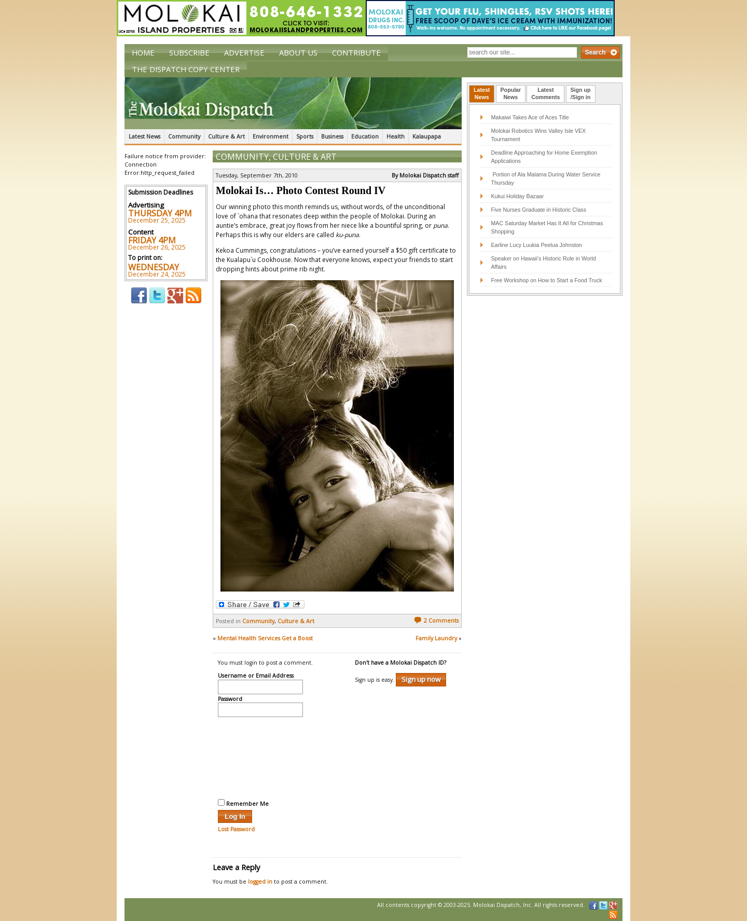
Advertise (244, 52)
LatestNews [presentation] (482, 93)
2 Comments (436, 620)
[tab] (481, 94)
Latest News (144, 136)
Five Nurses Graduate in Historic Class (538, 210)
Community (184, 136)
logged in (260, 881)
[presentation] (260, 756)
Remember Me (243, 803)
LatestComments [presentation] (545, 93)
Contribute (356, 52)
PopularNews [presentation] (511, 93)
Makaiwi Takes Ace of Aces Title (530, 117)
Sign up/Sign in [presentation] (581, 93)
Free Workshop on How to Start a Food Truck (546, 280)
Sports (304, 136)
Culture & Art (226, 136)
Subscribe (189, 52)
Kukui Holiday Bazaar (517, 196)
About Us (298, 52)
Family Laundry (436, 638)
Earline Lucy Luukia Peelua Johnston (536, 245)
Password (230, 699)
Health (395, 136)
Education (365, 136)
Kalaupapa (426, 136)
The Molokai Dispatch (293, 103)
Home (143, 52)
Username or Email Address (256, 676)
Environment (270, 136)
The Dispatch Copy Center (186, 69)
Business (332, 136)
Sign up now (421, 679)
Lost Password (236, 829)
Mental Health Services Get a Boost (265, 638)
